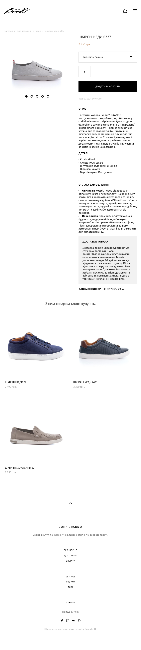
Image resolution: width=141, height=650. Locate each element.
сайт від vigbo (70, 641)
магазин (8, 31)
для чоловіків (24, 31)
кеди (38, 31)
